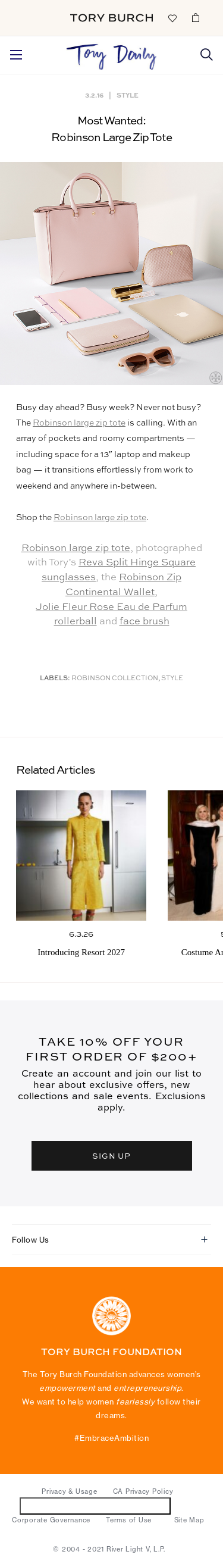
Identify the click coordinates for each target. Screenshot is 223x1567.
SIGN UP (111, 1155)
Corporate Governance (51, 1520)
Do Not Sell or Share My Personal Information (95, 1505)
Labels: (55, 678)
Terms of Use (129, 1520)
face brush (144, 622)
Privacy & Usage (69, 1491)
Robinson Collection (114, 678)
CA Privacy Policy (143, 1491)
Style (128, 94)
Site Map (189, 1520)
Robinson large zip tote (79, 423)
